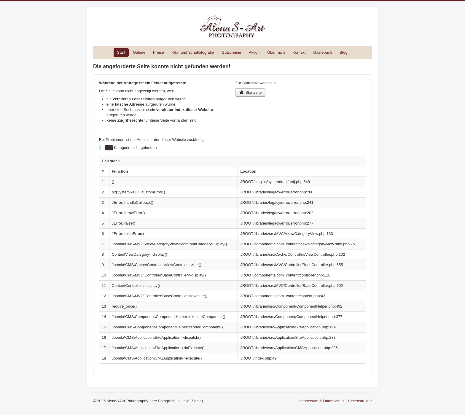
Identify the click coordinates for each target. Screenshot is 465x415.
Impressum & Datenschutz (321, 401)
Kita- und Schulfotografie (193, 52)
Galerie (139, 52)
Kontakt (298, 52)
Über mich (276, 52)
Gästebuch (322, 52)
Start (121, 52)
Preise (158, 52)
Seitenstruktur (360, 401)
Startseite (250, 92)
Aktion (254, 52)
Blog (343, 52)
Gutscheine (231, 52)
